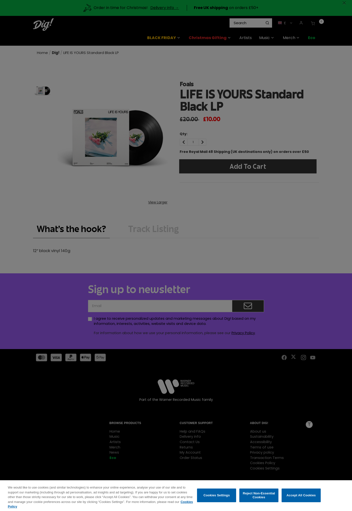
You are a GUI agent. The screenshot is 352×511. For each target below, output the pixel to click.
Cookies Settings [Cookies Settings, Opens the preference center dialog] (217, 499)
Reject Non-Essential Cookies (259, 499)
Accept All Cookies (301, 499)
